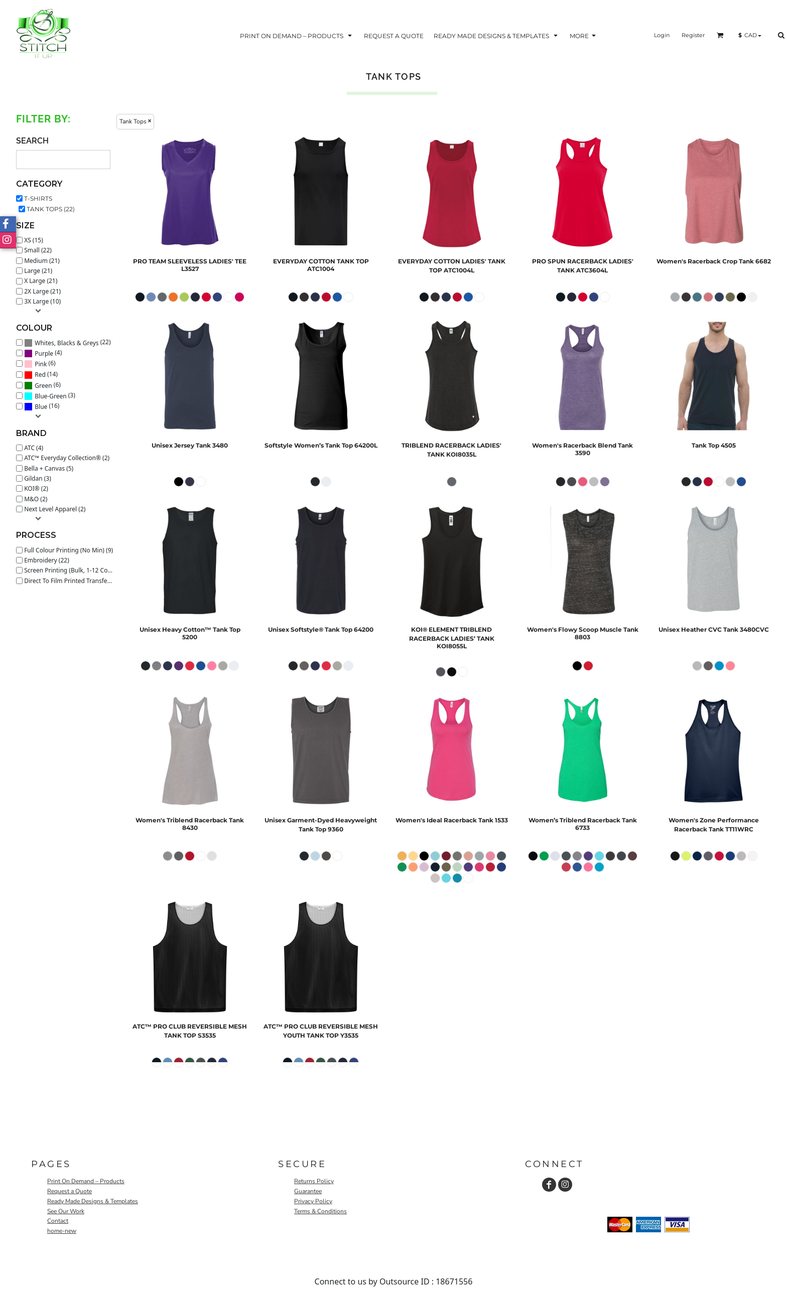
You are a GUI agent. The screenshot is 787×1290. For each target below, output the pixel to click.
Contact (57, 1221)
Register (693, 35)
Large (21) (38, 270)
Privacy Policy (313, 1201)
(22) (67, 342)
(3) (49, 396)
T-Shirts (38, 198)
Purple (44, 353)
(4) (43, 353)
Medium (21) (42, 260)
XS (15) (33, 240)
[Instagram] (565, 1185)
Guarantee (308, 1191)
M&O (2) (35, 499)
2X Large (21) (42, 291)
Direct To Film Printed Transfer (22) (71, 581)
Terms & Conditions (320, 1211)
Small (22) (38, 250)
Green (43, 385)
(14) (41, 374)
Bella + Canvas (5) (48, 468)
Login (662, 35)
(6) (40, 364)
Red (40, 374)
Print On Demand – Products (85, 1181)
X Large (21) (40, 280)
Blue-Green (50, 396)
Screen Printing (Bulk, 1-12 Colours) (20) (71, 570)
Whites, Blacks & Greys (66, 343)
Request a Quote (69, 1191)
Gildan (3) (37, 478)
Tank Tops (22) (51, 209)
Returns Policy (314, 1181)
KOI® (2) (36, 488)
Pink (41, 364)
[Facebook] (549, 1185)
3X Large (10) (42, 301)
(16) (41, 406)
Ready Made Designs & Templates (92, 1201)
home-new (61, 1231)
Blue (41, 406)
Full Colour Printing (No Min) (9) (68, 550)
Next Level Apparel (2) (54, 509)
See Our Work (65, 1211)
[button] (297, 35)
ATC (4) (33, 448)
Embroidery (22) (46, 560)
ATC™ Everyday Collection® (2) (66, 458)
